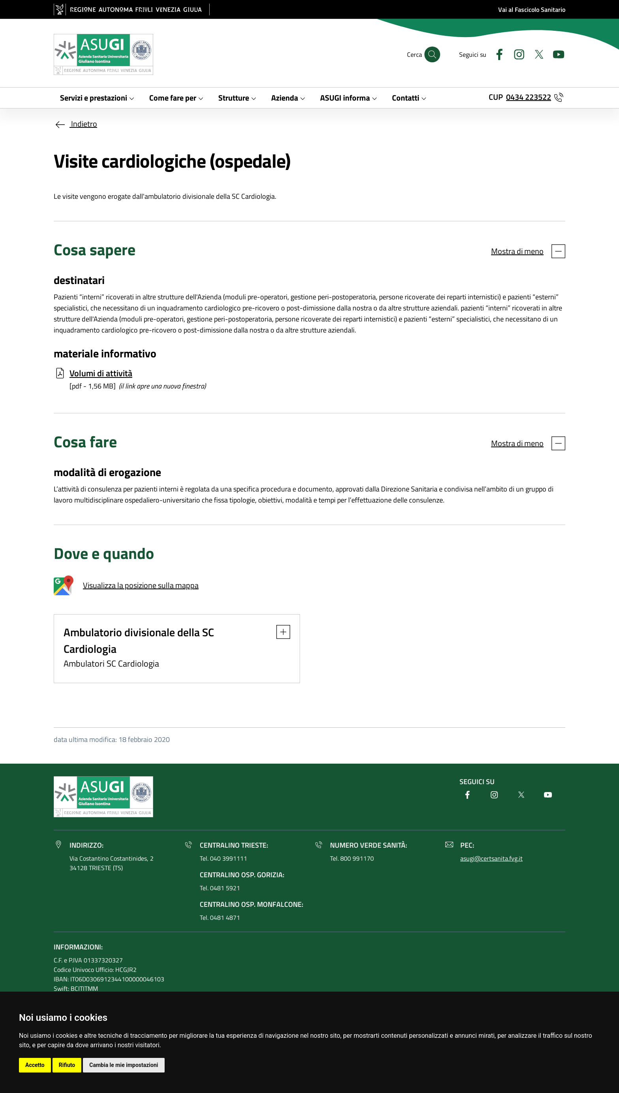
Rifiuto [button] (67, 1065)
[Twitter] (536, 53)
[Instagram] (516, 53)
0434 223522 (528, 97)
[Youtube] (555, 53)
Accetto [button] (35, 1065)
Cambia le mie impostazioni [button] (123, 1065)
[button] (279, 632)
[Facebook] (496, 53)
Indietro (75, 124)
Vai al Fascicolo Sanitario (531, 9)
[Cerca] (432, 54)
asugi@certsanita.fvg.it (491, 858)
